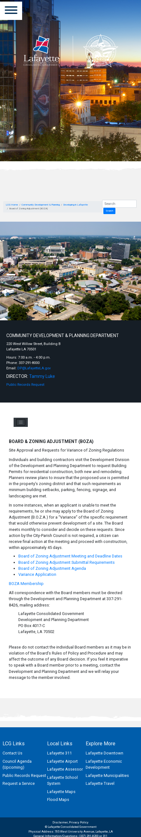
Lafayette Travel (100, 783)
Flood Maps (58, 799)
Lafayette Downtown (104, 753)
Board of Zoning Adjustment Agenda (52, 568)
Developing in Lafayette (75, 204)
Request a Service (19, 783)
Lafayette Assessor (65, 769)
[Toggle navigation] (20, 422)
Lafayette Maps (61, 791)
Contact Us (12, 753)
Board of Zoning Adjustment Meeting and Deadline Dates (70, 556)
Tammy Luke (42, 376)
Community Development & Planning (40, 204)
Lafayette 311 (59, 753)
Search (109, 210)
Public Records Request (25, 385)
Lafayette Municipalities (107, 775)
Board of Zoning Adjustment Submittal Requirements (66, 562)
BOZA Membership (26, 583)
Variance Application (37, 574)
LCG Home (12, 204)
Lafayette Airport (62, 761)
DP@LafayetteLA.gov (34, 368)
